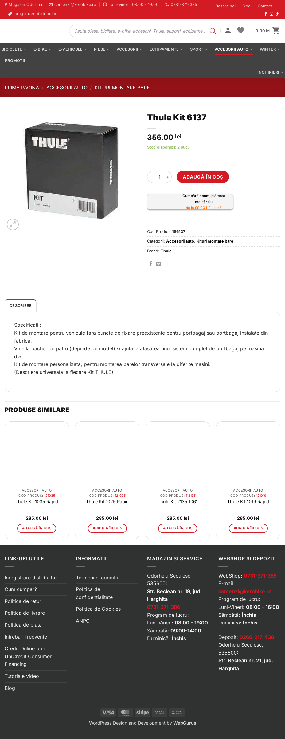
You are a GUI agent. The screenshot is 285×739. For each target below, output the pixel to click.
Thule (166, 251)
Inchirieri (270, 72)
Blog (246, 6)
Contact (265, 6)
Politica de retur (23, 601)
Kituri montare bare (122, 87)
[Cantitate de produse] (159, 177)
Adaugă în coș (203, 177)
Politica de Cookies (98, 609)
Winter (270, 49)
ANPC (83, 621)
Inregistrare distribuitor (31, 577)
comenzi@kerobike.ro (245, 591)
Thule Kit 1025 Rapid (107, 501)
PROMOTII (15, 60)
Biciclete (14, 49)
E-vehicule (72, 49)
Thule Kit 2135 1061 (178, 501)
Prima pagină (22, 87)
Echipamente (166, 49)
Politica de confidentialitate (94, 593)
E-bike (42, 49)
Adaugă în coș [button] (37, 528)
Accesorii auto (234, 49)
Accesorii (129, 49)
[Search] (213, 31)
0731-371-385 (260, 576)
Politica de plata (23, 625)
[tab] (21, 305)
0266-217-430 (257, 637)
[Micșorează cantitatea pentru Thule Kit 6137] (150, 177)
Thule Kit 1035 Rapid (36, 501)
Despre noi (225, 6)
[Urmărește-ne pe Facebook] (265, 14)
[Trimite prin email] (158, 264)
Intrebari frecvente (26, 637)
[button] (228, 31)
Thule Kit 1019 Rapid (248, 501)
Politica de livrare (25, 613)
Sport (199, 49)
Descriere (21, 305)
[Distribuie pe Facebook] (150, 264)
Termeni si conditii (97, 577)
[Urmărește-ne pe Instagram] (271, 14)
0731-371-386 (163, 607)
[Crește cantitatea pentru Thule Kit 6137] (168, 177)
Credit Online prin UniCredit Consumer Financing (28, 656)
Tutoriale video (22, 676)
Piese (102, 49)
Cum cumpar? (21, 589)
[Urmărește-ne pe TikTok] (277, 14)
